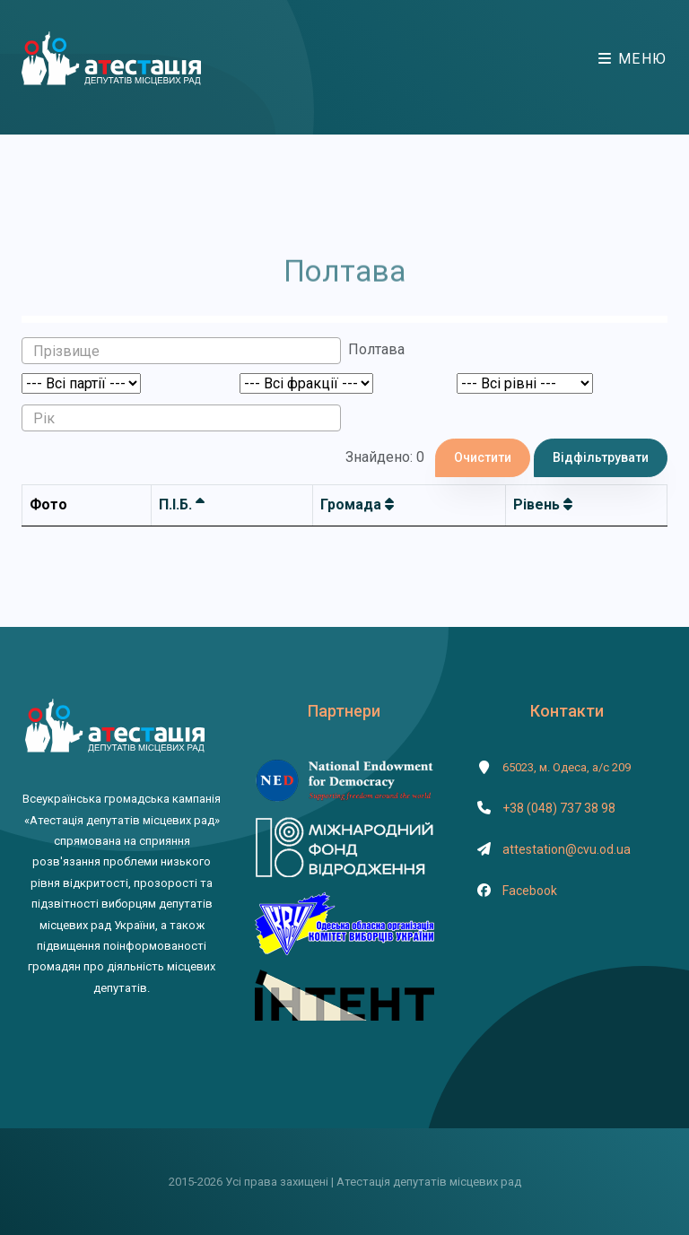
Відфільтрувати (601, 457)
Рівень (542, 504)
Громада (357, 504)
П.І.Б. (182, 504)
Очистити (482, 457)
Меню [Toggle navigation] (632, 58)
